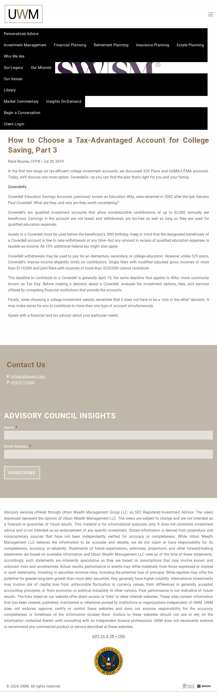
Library (10, 90)
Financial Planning (70, 45)
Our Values (13, 79)
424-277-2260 (22, 382)
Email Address (33, 446)
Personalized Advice (21, 34)
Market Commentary (21, 101)
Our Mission (41, 67)
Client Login (14, 124)
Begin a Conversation (22, 113)
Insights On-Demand (63, 101)
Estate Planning (190, 45)
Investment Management (25, 45)
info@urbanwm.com (28, 376)
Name (26, 427)
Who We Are (14, 56)
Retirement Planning (111, 45)
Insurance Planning (152, 45)
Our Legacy (13, 67)
